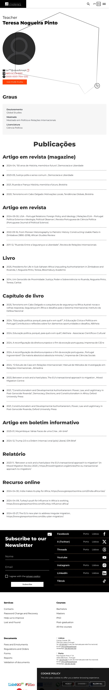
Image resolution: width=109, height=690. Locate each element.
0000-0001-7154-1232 (17, 76)
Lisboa (95, 534)
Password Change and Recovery (21, 613)
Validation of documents (17, 662)
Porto (86, 534)
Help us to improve (14, 618)
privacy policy (33, 576)
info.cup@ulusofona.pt (69, 662)
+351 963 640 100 (70, 648)
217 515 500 (63, 644)
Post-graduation (64, 622)
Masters (60, 613)
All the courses (64, 627)
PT (94, 4)
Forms (7, 653)
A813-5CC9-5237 (14, 73)
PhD (58, 618)
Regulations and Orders (16, 649)
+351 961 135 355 (69, 664)
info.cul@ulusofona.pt (68, 646)
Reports (8, 658)
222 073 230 (63, 660)
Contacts (8, 609)
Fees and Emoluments (16, 644)
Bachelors (61, 609)
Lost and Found (12, 622)
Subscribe (27, 584)
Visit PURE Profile (15, 82)
